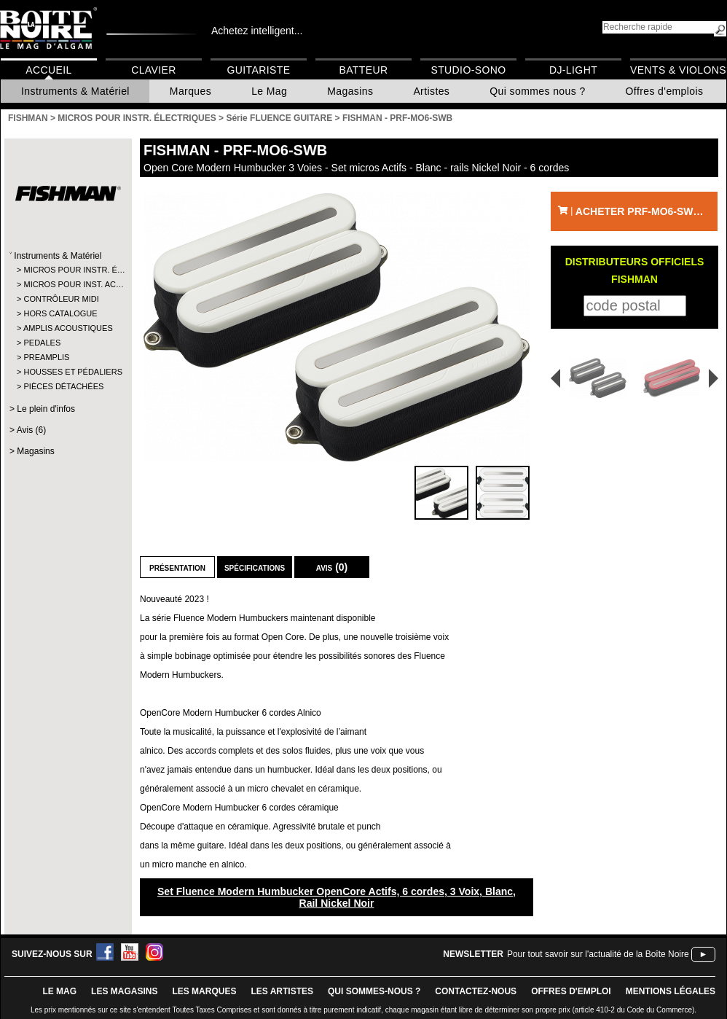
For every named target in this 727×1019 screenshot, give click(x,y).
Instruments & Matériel (75, 91)
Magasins (350, 91)
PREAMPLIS (46, 357)
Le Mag (269, 91)
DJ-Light (573, 70)
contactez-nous (475, 991)
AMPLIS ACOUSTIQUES (67, 328)
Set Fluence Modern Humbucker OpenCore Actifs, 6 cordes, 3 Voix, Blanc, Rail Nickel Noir (336, 897)
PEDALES (41, 342)
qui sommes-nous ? (374, 991)
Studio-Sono (468, 70)
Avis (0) (332, 567)
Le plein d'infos (46, 409)
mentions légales (670, 991)
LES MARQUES (204, 991)
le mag (59, 991)
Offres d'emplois (665, 91)
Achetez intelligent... (256, 30)
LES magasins (124, 991)
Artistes (431, 91)
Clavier (153, 70)
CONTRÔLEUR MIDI (60, 298)
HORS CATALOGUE (60, 313)
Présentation (177, 567)
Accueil (48, 70)
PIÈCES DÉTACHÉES (63, 386)
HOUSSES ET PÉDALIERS (67, 371)
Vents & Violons (678, 70)
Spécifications (254, 567)
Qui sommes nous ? (537, 91)
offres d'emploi (571, 991)
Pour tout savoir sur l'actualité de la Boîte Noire (598, 954)
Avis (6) (31, 430)
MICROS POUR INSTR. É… (67, 269)
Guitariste (259, 70)
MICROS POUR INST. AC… (67, 284)
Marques (190, 91)
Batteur (363, 70)
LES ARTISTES (282, 991)
